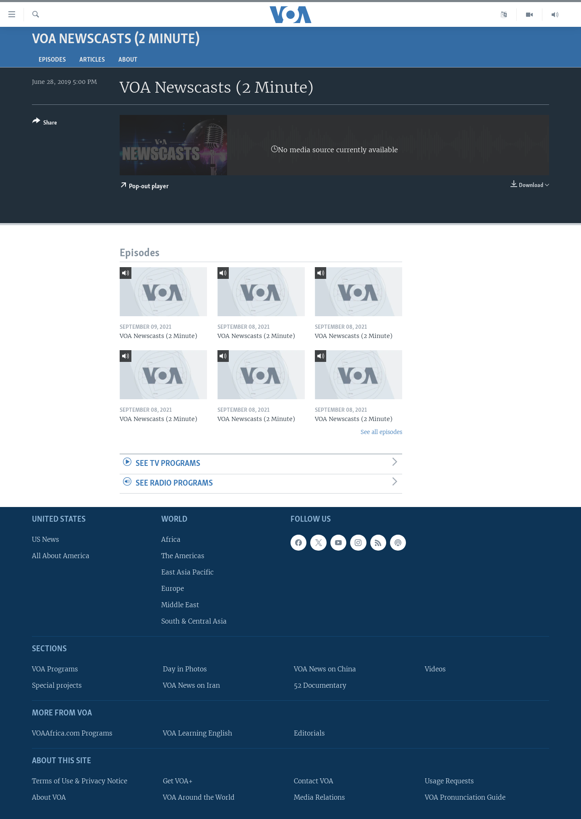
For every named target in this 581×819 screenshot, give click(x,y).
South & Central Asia (194, 621)
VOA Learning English (197, 733)
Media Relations (319, 797)
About (127, 60)
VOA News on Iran (191, 685)
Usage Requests (449, 781)
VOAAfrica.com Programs (72, 733)
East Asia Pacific (187, 572)
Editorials (309, 733)
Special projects (57, 685)
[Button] (44, 123)
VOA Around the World (199, 797)
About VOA (49, 797)
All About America (60, 556)
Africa (171, 539)
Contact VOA (313, 781)
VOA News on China (325, 669)
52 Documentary (320, 685)
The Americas (182, 556)
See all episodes (381, 432)
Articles (92, 60)
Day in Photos (185, 669)
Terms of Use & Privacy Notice (79, 781)
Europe (172, 589)
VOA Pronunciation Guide (465, 797)
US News (45, 539)
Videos (435, 669)
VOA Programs (55, 669)
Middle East (180, 605)
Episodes (52, 60)
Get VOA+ (178, 781)
